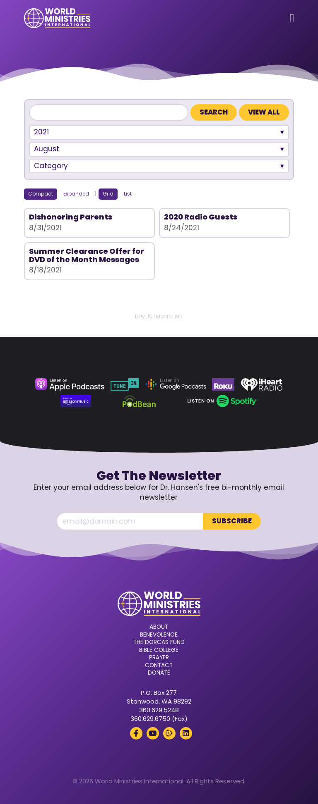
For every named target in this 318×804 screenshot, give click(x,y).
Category (51, 166)
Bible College (158, 650)
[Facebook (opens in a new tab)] (136, 733)
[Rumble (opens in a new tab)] (169, 733)
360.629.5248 (159, 710)
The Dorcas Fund (159, 642)
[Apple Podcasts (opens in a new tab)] (69, 384)
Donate (159, 673)
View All (264, 112)
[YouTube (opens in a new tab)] (153, 733)
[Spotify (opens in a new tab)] (223, 401)
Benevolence (159, 635)
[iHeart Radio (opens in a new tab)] (262, 384)
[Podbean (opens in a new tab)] (139, 401)
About (158, 627)
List (128, 193)
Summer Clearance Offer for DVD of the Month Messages (86, 255)
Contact (159, 665)
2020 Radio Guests (200, 217)
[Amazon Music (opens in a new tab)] (75, 401)
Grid (108, 193)
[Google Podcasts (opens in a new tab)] (175, 384)
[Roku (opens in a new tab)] (223, 384)
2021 (41, 132)
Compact (40, 193)
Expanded (76, 193)
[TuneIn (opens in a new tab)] (125, 384)
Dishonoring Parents (70, 217)
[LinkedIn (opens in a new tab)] (186, 733)
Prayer (159, 658)
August (46, 149)
